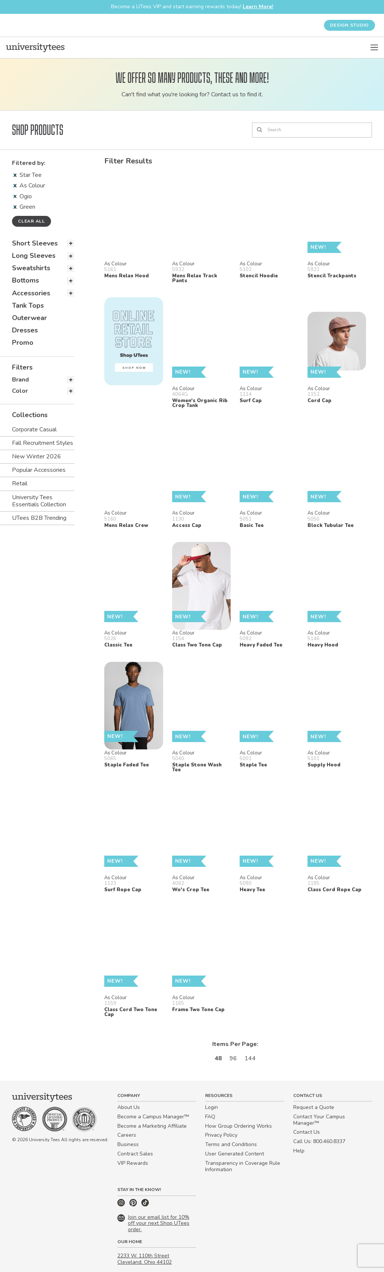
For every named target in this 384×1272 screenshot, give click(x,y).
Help (298, 1150)
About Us (128, 1107)
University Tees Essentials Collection (39, 501)
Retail (19, 483)
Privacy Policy (221, 1135)
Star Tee (28, 175)
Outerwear (29, 317)
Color (20, 391)
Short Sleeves (35, 243)
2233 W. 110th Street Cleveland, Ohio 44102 (144, 1259)
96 (233, 1058)
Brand (20, 380)
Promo (22, 342)
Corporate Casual (34, 429)
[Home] (35, 47)
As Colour (29, 185)
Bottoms (25, 280)
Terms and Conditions (231, 1144)
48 (218, 1058)
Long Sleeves (34, 255)
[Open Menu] (374, 47)
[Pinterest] (133, 1204)
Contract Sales (135, 1153)
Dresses (25, 330)
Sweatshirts (31, 267)
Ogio (23, 196)
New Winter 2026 (36, 456)
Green (24, 207)
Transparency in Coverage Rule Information (242, 1166)
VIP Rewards (132, 1163)
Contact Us (306, 1132)
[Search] (312, 130)
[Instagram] (121, 1204)
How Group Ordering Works (238, 1126)
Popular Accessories (39, 470)
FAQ (210, 1116)
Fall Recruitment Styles (42, 443)
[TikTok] (145, 1204)
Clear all (31, 221)
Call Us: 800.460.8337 (319, 1141)
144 (250, 1058)
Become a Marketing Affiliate (152, 1126)
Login (211, 1107)
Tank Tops (28, 305)
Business (128, 1144)
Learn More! (258, 6)
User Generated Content (234, 1153)
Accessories (31, 293)
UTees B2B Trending (39, 518)
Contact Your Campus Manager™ (319, 1120)
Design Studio (349, 25)
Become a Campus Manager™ (153, 1116)
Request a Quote (313, 1107)
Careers (126, 1135)
